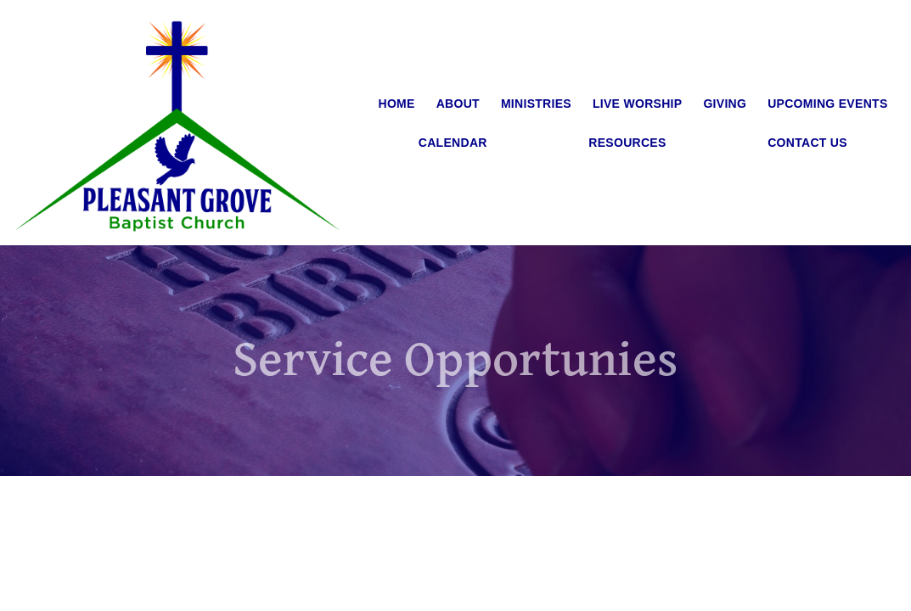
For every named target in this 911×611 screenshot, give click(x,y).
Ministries (536, 103)
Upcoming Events (827, 103)
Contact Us (807, 142)
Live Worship (638, 103)
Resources (627, 142)
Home (397, 103)
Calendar (453, 142)
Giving (724, 103)
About (458, 103)
